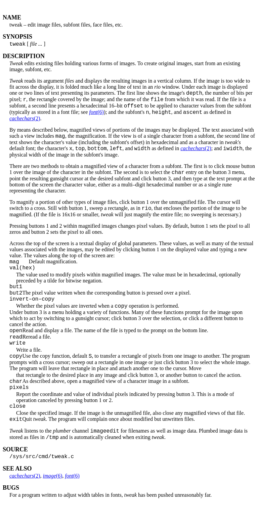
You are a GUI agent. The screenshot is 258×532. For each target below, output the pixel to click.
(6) (96, 117)
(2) (24, 123)
